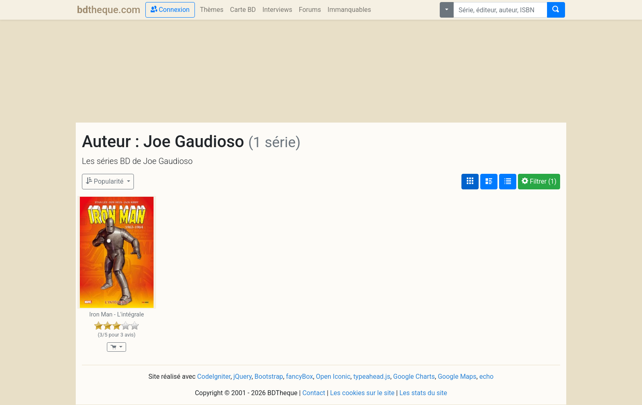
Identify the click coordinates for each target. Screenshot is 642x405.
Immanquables (349, 10)
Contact (313, 393)
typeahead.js (371, 376)
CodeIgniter (214, 376)
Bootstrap (269, 376)
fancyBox (299, 376)
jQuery (242, 376)
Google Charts (414, 376)
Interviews (277, 10)
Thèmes (212, 10)
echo (486, 376)
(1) (539, 181)
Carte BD (243, 10)
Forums (310, 10)
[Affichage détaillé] (488, 181)
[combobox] (500, 10)
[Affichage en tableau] (507, 181)
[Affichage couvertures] (470, 181)
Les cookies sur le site (362, 393)
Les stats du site (423, 393)
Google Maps (457, 376)
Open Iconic (333, 376)
